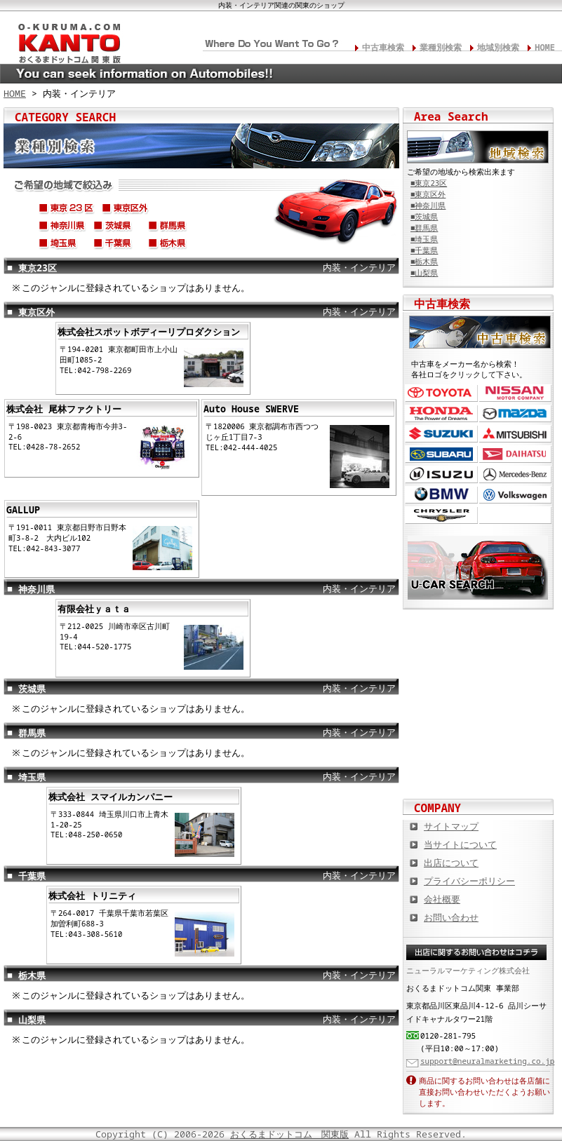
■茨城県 (424, 217)
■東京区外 (428, 194)
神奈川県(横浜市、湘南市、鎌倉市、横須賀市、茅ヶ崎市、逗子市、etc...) (62, 228)
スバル (441, 454)
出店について (451, 862)
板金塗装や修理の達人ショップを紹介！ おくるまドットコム (478, 771)
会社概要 (442, 899)
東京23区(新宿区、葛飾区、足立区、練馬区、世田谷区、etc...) (67, 210)
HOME (545, 47)
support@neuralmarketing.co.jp (487, 1060)
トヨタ (441, 393)
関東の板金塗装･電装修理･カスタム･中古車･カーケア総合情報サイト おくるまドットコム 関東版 (63, 39)
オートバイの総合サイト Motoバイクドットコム (478, 725)
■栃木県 (424, 261)
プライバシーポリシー (469, 881)
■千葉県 (424, 250)
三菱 (515, 434)
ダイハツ (515, 454)
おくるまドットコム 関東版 (289, 1134)
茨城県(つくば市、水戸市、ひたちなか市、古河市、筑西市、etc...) (117, 228)
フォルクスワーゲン (515, 495)
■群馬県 (424, 228)
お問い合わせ (451, 917)
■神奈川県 (428, 205)
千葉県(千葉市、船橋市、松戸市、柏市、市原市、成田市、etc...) (117, 245)
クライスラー (441, 515)
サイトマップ (451, 826)
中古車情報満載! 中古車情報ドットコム (478, 680)
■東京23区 (428, 183)
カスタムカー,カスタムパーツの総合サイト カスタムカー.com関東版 (478, 634)
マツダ (515, 413)
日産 (515, 393)
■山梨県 (424, 273)
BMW (441, 495)
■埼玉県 (424, 239)
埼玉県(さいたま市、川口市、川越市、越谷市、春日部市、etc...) (62, 245)
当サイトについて (460, 844)
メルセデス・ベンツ (515, 474)
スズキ (441, 434)
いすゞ (441, 474)
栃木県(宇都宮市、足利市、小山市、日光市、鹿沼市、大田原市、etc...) (172, 245)
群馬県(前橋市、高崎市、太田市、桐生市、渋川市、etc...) (172, 228)
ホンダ (441, 413)
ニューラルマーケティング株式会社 (468, 970)
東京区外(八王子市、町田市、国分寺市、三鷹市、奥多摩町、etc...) (125, 210)
